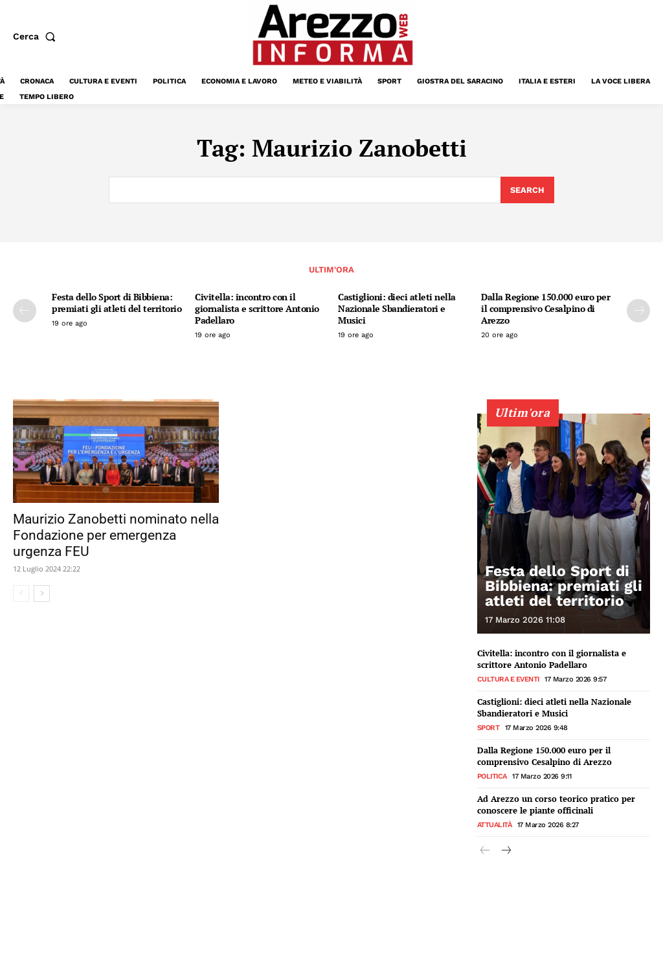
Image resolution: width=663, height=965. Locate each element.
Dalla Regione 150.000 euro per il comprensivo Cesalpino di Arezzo (545, 308)
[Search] (527, 190)
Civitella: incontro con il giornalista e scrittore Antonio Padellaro (257, 308)
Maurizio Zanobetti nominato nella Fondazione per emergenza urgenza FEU (116, 535)
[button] (37, 36)
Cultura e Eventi (508, 678)
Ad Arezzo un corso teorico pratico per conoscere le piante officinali (556, 801)
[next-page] (638, 310)
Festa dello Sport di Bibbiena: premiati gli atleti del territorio (116, 303)
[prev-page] (24, 310)
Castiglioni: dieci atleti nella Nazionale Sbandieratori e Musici (397, 308)
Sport (488, 726)
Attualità (494, 821)
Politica (492, 774)
